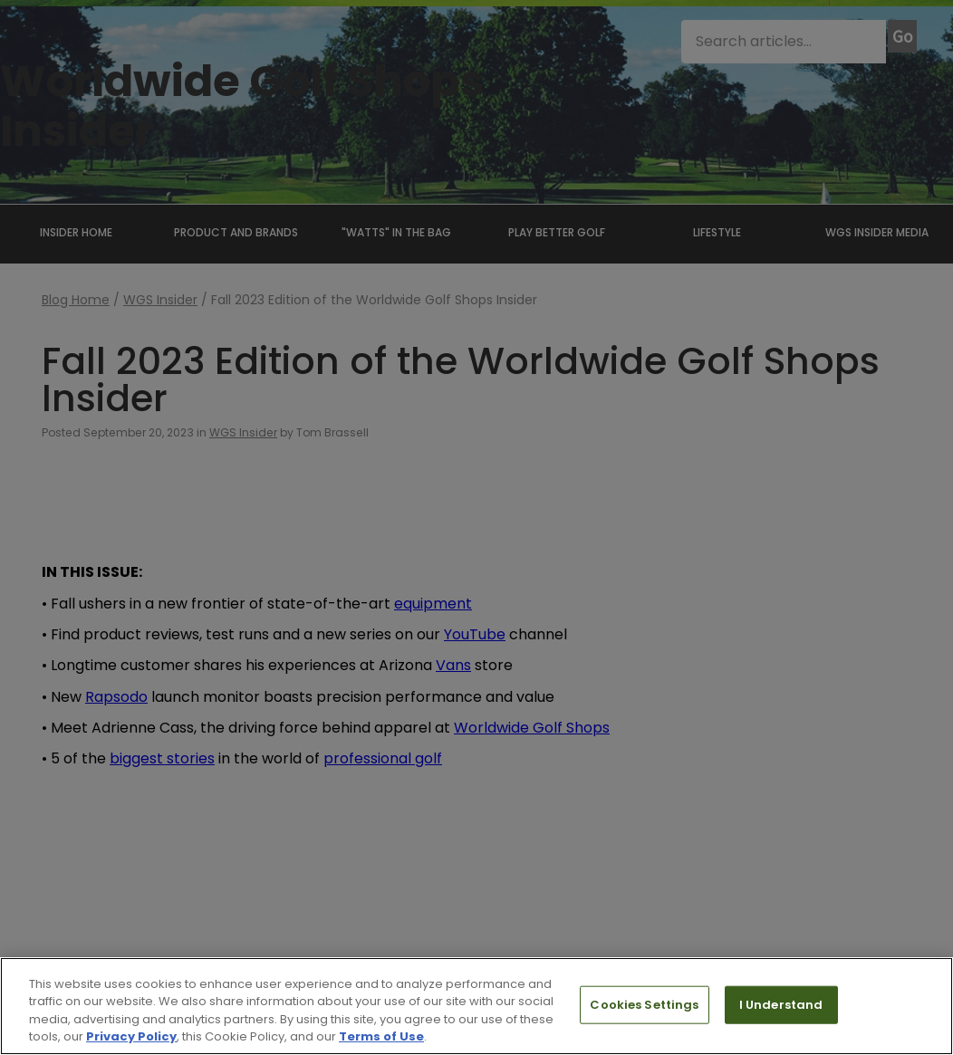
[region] (476, 1006)
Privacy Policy (131, 1036)
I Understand (781, 1004)
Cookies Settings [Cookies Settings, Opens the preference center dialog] (644, 1004)
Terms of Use (381, 1036)
